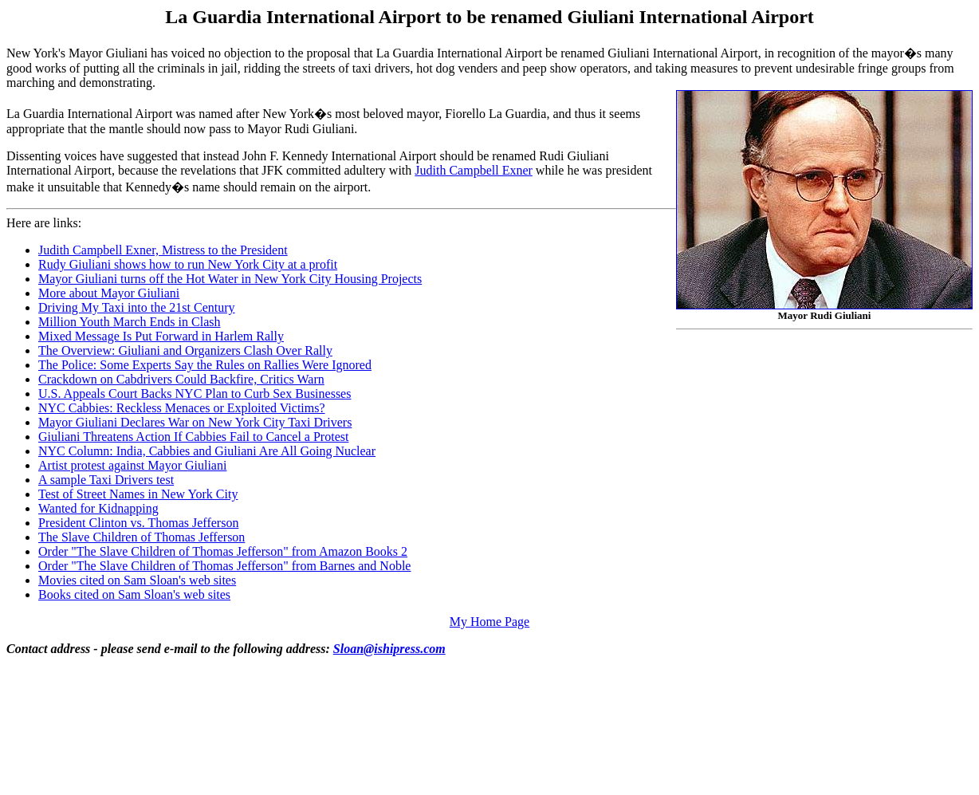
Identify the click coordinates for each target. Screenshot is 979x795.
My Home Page (489, 621)
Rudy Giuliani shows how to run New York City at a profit (187, 264)
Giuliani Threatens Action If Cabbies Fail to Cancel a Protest (193, 436)
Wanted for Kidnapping (98, 508)
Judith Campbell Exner (474, 170)
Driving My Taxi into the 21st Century (136, 307)
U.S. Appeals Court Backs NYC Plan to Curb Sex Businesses (194, 393)
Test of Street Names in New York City (138, 494)
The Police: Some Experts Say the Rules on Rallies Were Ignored (205, 365)
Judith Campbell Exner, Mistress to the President (163, 250)
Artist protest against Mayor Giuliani (132, 465)
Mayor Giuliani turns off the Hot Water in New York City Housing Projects (230, 278)
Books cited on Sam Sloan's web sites (134, 594)
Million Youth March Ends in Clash (129, 322)
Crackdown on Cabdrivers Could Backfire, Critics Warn (181, 379)
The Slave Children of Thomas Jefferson (141, 537)
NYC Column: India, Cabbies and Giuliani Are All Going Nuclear (206, 451)
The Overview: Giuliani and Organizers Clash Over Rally (185, 350)
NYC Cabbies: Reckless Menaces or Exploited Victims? (181, 408)
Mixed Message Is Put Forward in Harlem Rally (161, 336)
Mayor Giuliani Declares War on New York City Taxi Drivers (195, 422)
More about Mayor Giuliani (108, 293)
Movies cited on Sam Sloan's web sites (137, 580)
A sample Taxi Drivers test (106, 479)
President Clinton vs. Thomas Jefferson (138, 522)
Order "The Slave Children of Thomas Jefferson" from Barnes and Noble (224, 566)
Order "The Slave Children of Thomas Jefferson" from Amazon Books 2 (222, 551)
